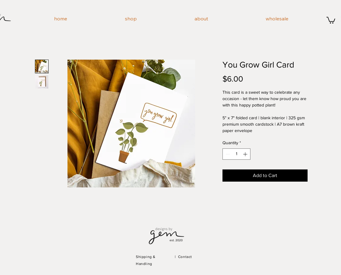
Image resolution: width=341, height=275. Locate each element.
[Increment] (246, 154)
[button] (330, 19)
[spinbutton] (236, 154)
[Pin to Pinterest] (75, 194)
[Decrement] (227, 154)
